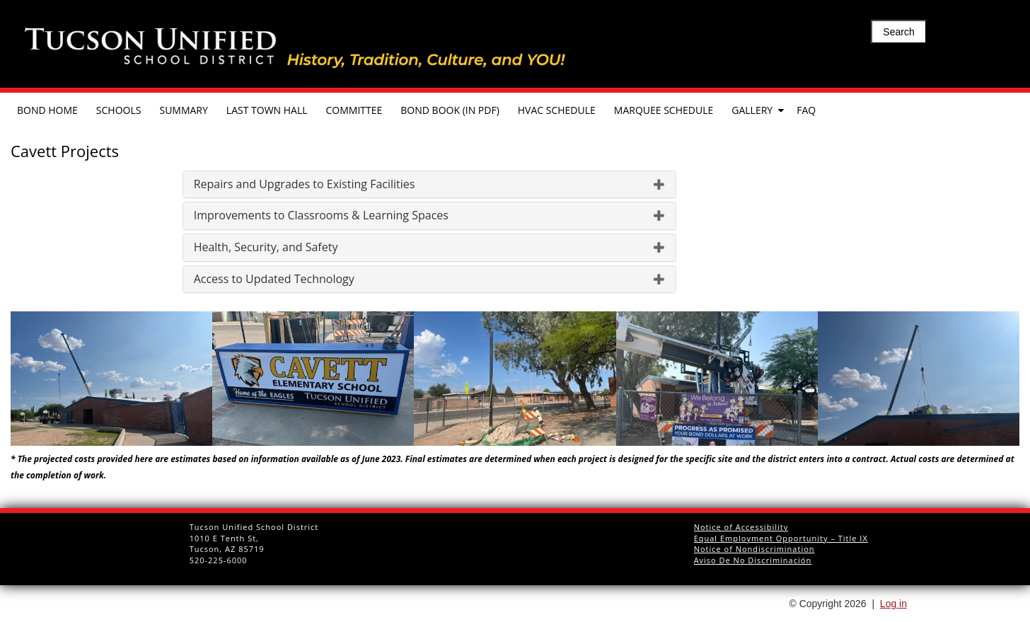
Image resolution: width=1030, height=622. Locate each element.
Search (898, 32)
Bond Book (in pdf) (449, 110)
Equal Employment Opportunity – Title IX (781, 538)
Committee (354, 110)
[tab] (429, 184)
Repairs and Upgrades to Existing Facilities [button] (429, 184)
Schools (118, 110)
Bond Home (47, 110)
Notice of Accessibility (741, 527)
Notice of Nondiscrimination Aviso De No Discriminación (754, 554)
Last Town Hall (267, 110)
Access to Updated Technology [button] (429, 279)
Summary (183, 110)
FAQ (806, 110)
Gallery (751, 110)
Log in (893, 603)
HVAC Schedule (557, 110)
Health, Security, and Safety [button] (429, 247)
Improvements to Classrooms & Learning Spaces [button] (429, 215)
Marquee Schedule (663, 110)
